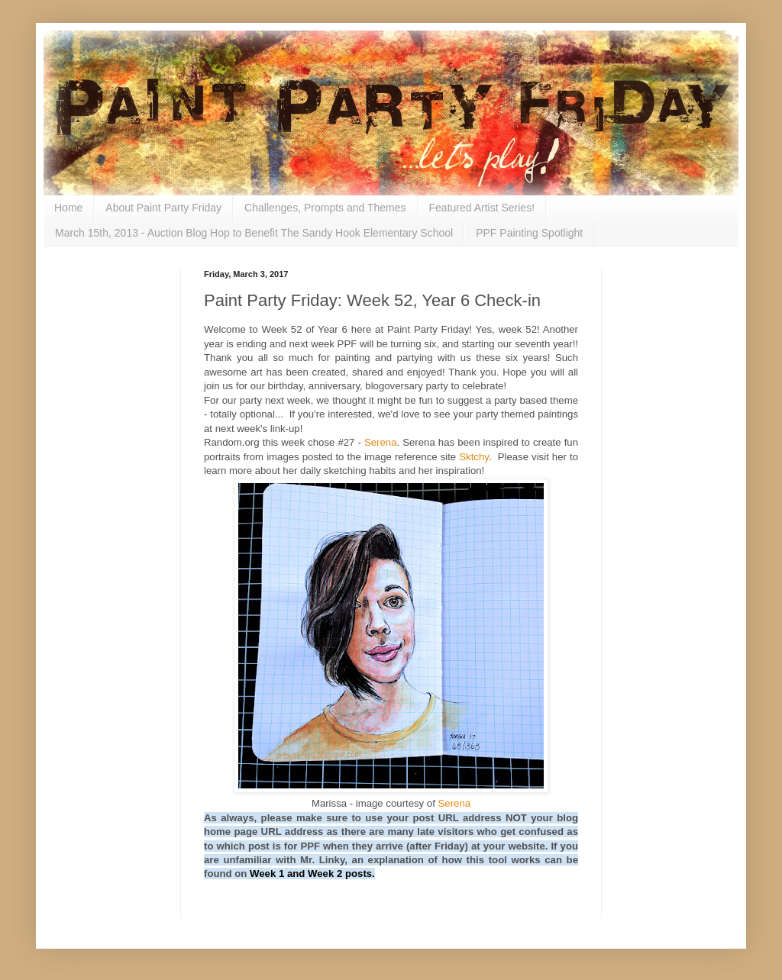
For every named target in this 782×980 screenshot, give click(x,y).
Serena (380, 442)
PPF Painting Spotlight (529, 233)
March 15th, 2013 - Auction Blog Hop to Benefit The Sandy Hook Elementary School (254, 233)
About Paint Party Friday (163, 207)
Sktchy (474, 457)
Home (68, 207)
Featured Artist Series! (482, 207)
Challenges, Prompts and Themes (325, 207)
